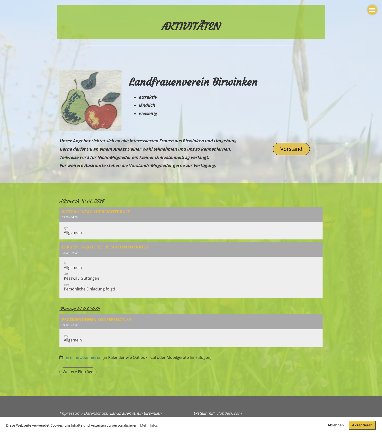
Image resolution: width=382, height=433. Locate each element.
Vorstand (291, 148)
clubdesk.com (229, 413)
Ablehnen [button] (336, 425)
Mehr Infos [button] (149, 425)
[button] (191, 223)
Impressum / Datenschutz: (83, 413)
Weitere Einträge (78, 371)
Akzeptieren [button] (362, 425)
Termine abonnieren (83, 357)
